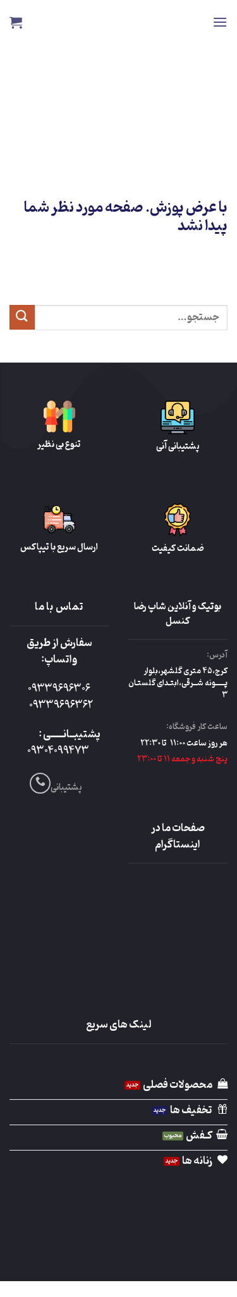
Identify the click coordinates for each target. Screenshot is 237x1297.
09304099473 (58, 751)
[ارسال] (22, 317)
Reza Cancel (118, 22)
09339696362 (61, 705)
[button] (220, 21)
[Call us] (40, 783)
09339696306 (59, 689)
